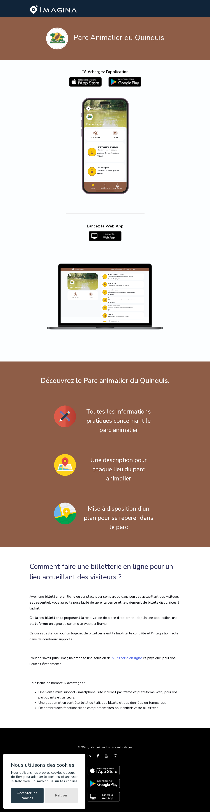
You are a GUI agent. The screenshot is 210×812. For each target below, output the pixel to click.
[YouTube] (107, 756)
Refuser (61, 795)
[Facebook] (98, 756)
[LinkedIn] (90, 756)
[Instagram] (115, 756)
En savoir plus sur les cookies (55, 781)
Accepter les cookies (27, 795)
